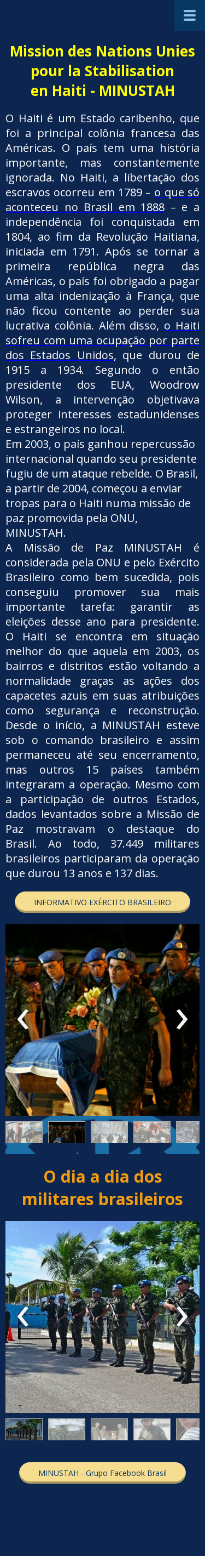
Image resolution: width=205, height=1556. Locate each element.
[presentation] (23, 1020)
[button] (102, 902)
